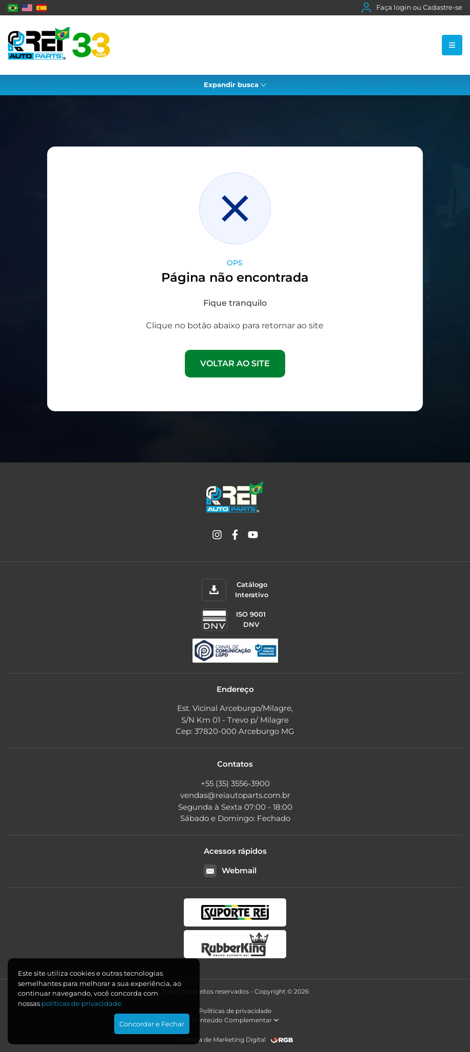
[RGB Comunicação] (282, 1040)
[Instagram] (217, 536)
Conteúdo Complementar (235, 1020)
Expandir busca (235, 84)
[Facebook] (235, 536)
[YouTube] (253, 536)
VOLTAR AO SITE (235, 363)
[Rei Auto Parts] (59, 45)
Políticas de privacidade (235, 1011)
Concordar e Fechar (151, 1024)
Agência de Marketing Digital (221, 1039)
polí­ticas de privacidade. (82, 1003)
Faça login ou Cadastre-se (411, 8)
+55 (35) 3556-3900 (235, 783)
